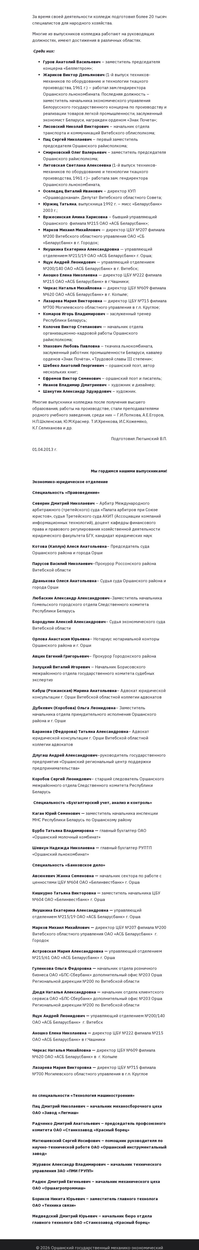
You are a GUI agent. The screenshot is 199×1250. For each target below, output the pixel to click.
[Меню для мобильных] (99, 6)
